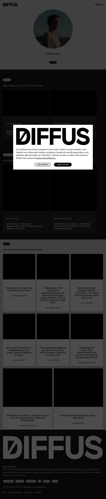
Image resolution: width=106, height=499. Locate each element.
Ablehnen (42, 165)
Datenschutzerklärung (45, 158)
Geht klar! (63, 165)
